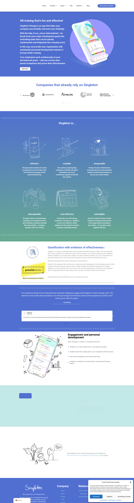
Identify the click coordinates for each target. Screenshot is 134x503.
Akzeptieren (96, 496)
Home (44, 6)
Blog (88, 6)
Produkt (53, 5)
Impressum (119, 500)
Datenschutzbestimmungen (75, 455)
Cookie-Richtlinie (103, 500)
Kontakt (79, 5)
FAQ (71, 6)
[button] (130, 482)
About (63, 5)
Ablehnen (109, 496)
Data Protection (112, 500)
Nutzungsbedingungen (94, 455)
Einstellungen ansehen (124, 496)
